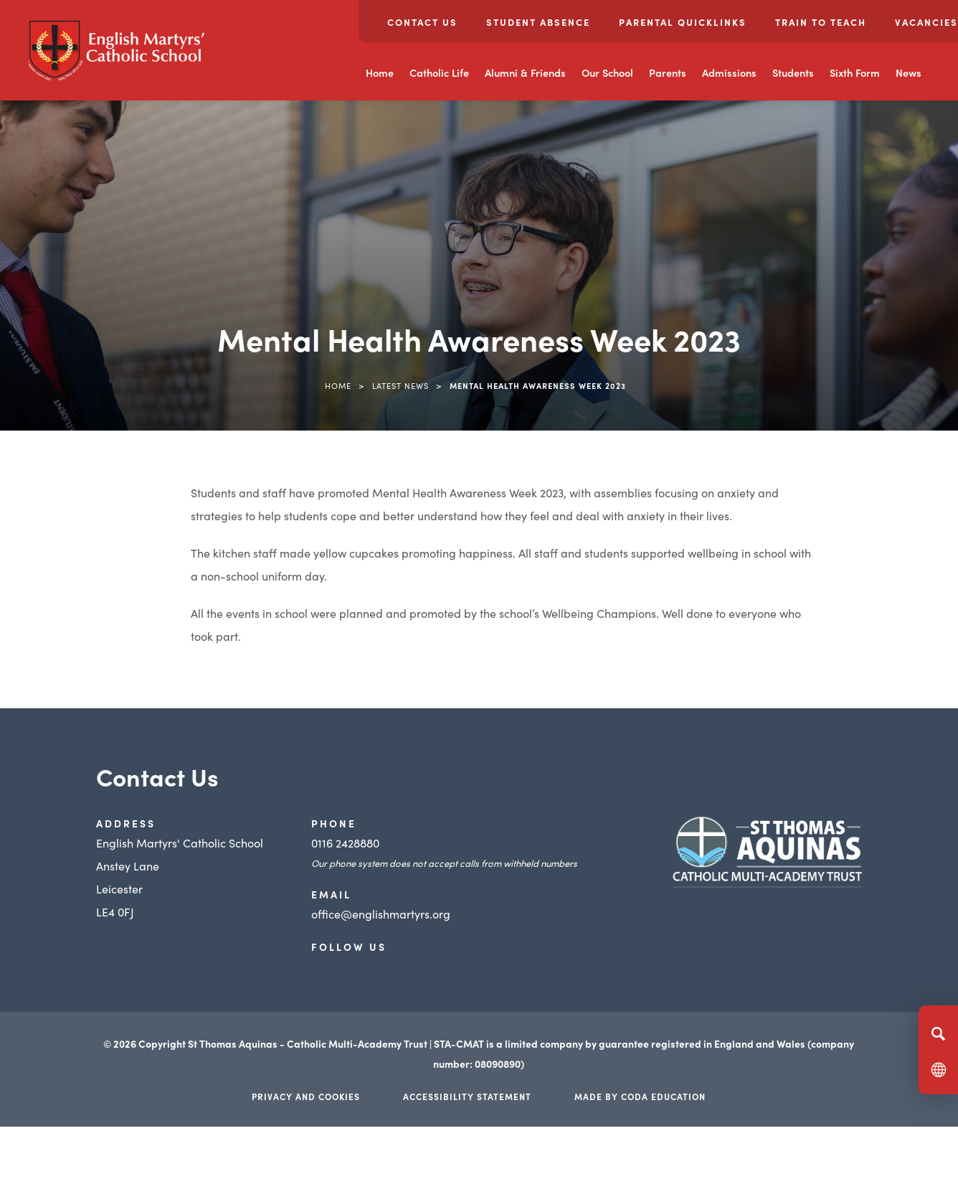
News (908, 72)
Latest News (400, 385)
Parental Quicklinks (682, 22)
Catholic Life (439, 72)
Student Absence (538, 22)
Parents (667, 72)
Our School (607, 72)
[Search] (938, 1033)
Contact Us (422, 22)
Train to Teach (820, 22)
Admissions (729, 72)
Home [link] (338, 385)
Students (793, 72)
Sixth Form (855, 72)
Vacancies (926, 22)
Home (380, 72)
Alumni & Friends (525, 72)
